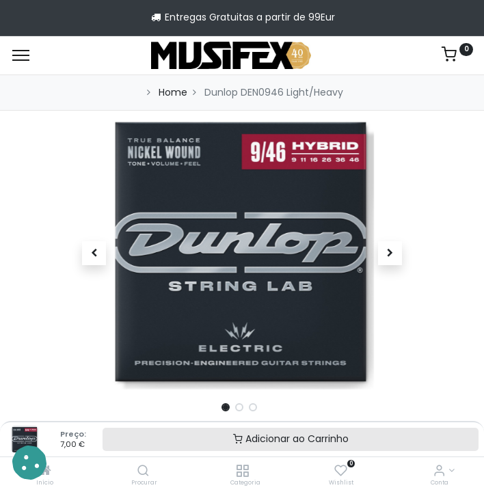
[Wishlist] (340, 471)
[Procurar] (143, 471)
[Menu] (21, 55)
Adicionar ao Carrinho (291, 439)
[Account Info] (439, 471)
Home (173, 92)
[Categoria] (242, 471)
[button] (94, 252)
